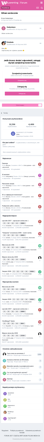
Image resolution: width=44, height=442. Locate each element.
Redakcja (10, 411)
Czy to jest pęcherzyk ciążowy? (17, 372)
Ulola (17, 134)
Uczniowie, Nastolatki (28, 237)
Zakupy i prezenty (29, 176)
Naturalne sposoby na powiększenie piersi (20, 366)
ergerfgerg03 (12, 418)
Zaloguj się (22, 93)
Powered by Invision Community (22, 439)
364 (22, 323)
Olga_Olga (10, 361)
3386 (23, 223)
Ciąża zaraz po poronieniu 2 (16, 353)
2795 (22, 247)
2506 (32, 271)
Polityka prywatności (17, 430)
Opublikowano (17, 29)
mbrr (8, 368)
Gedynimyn (9, 18)
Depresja (5, 163)
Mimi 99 (9, 374)
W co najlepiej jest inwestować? (12, 195)
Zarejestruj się (22, 80)
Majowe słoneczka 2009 (10, 257)
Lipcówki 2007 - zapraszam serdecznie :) (15, 220)
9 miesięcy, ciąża (28, 326)
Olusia (8, 249)
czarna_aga (9, 262)
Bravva (8, 165)
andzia (8, 237)
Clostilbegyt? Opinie (8, 321)
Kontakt (22, 432)
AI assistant (5, 174)
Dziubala (10, 42)
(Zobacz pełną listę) (9, 146)
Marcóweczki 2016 (8, 245)
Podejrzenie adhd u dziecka (11, 206)
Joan (7, 274)
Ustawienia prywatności (33, 430)
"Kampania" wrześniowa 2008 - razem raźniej (16, 233)
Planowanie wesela (8, 183)
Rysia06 (8, 326)
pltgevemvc (11, 405)
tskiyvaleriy (9, 176)
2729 (23, 259)
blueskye (8, 185)
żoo (9, 399)
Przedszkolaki (26, 208)
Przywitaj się (17, 20)
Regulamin (5, 430)
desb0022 (11, 393)
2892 (23, 235)
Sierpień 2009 (7, 271)
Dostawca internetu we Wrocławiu (18, 360)
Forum (23, 2)
